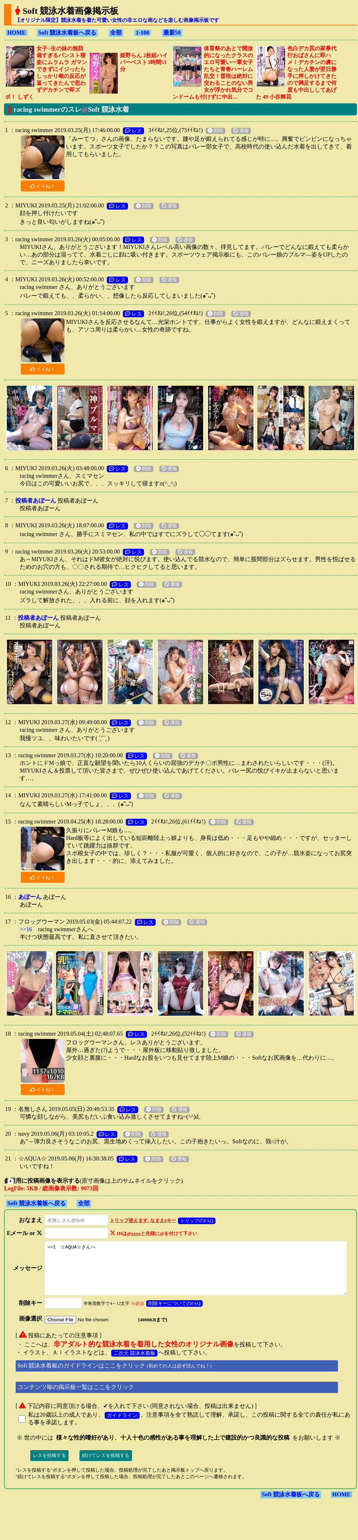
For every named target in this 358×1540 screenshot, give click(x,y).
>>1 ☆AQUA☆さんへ (197, 1275)
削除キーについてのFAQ (169, 1315)
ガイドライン (122, 1427)
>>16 (26, 929)
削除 (215, 130)
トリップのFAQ (190, 1220)
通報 (241, 130)
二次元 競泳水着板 (134, 1365)
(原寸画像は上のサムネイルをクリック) (106, 1181)
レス (133, 131)
